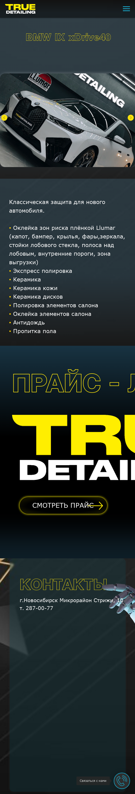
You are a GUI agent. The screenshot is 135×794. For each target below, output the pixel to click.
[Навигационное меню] (126, 8)
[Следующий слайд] (131, 118)
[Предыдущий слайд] (4, 118)
